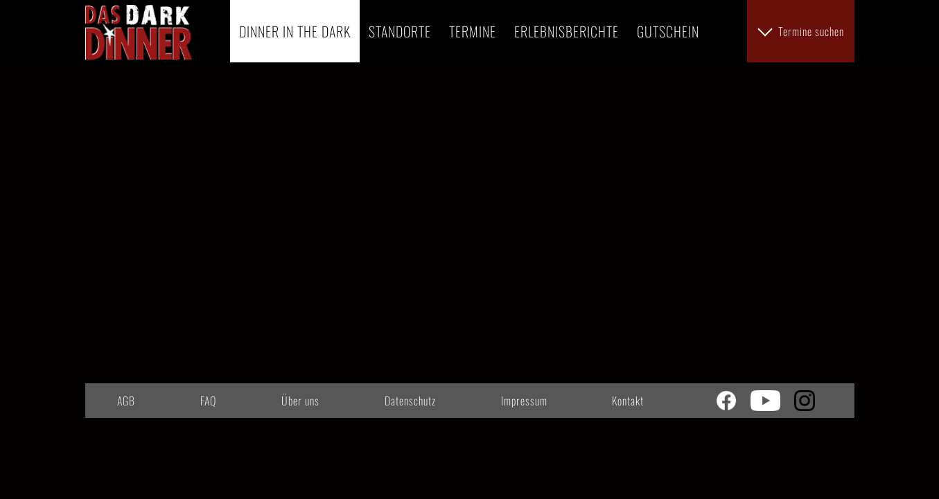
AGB (126, 400)
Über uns (300, 400)
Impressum (524, 400)
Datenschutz (410, 400)
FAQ (208, 400)
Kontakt (628, 400)
